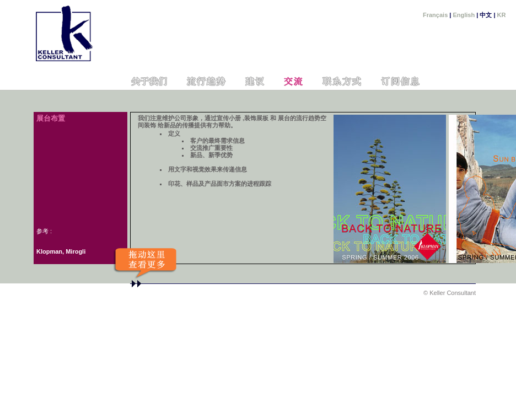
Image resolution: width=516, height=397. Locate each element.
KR (501, 15)
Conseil (254, 81)
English (464, 15)
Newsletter (401, 81)
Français (435, 15)
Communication (292, 81)
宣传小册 (229, 118)
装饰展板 (256, 118)
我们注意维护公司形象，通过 (177, 118)
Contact (341, 81)
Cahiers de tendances (205, 81)
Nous (149, 81)
